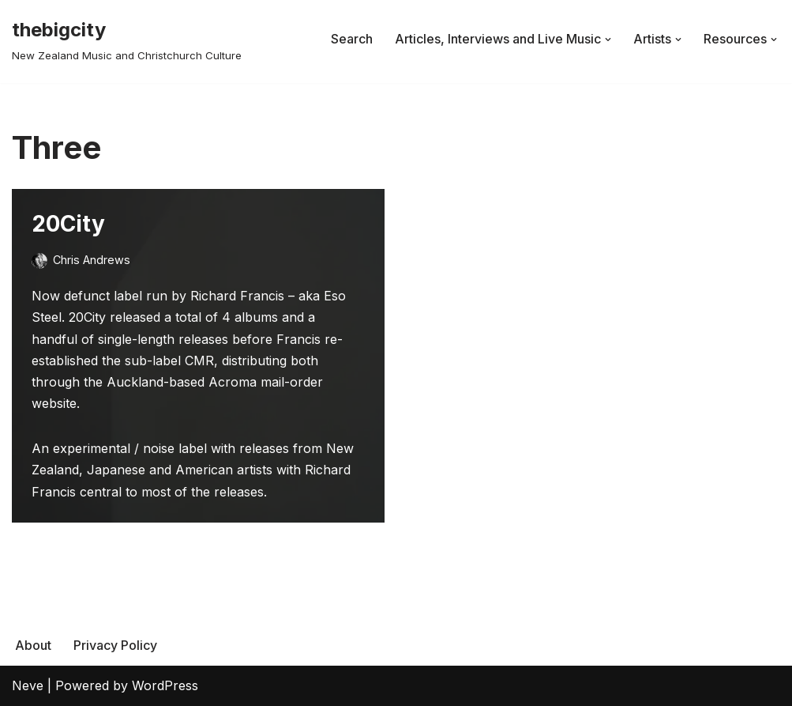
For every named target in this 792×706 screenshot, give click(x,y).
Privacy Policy (115, 645)
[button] (608, 39)
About (33, 645)
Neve (27, 685)
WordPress (165, 685)
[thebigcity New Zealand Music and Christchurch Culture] (127, 39)
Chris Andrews (91, 259)
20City (68, 223)
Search (352, 39)
